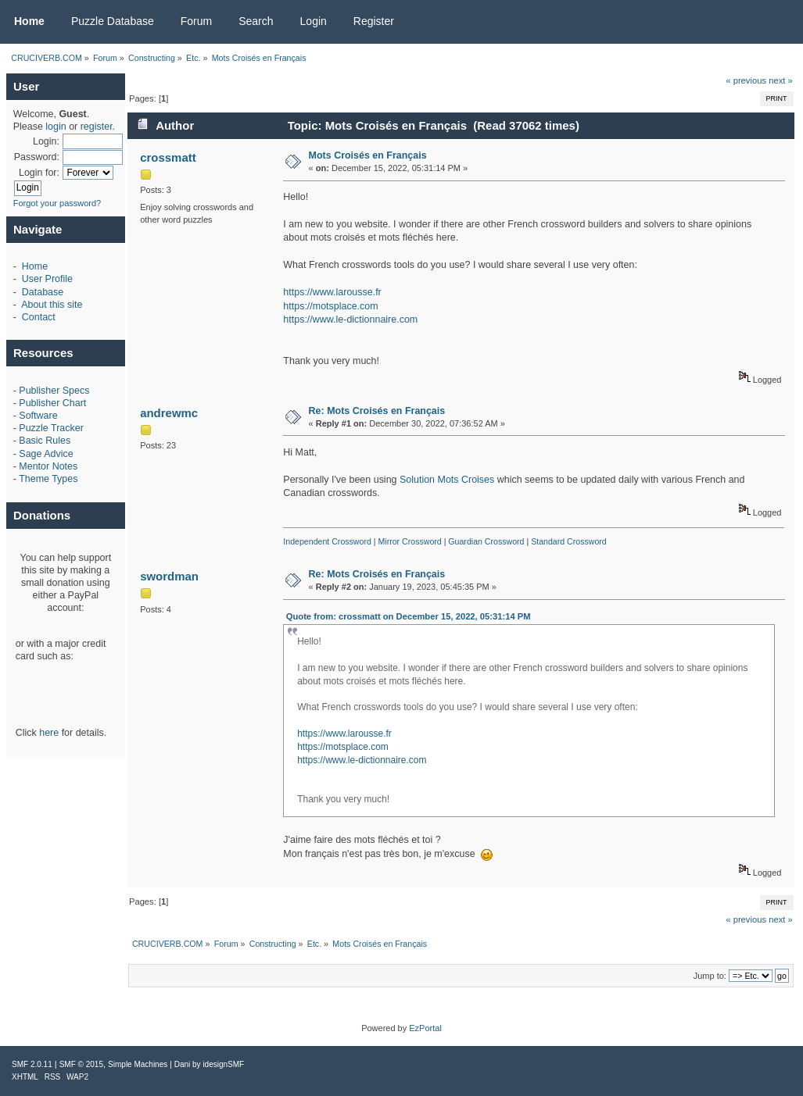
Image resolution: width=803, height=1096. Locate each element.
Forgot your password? (57, 203)
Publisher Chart (52, 403)
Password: (36, 157)
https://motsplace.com (330, 306)
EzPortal (425, 1028)
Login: (46, 141)
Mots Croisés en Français (368, 155)
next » (781, 80)
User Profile (47, 278)
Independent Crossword (327, 541)
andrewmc (169, 412)
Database (42, 292)
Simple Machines (137, 1064)
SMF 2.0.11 (32, 1064)
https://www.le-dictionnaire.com (350, 319)
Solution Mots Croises (447, 479)
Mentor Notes (48, 466)
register (97, 126)
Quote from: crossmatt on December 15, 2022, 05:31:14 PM (408, 616)
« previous (746, 80)
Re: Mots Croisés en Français (377, 410)
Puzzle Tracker (51, 428)
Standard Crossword (569, 541)
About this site (51, 304)
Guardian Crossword (486, 541)
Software (38, 415)
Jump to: (710, 975)
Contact (39, 317)
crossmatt (168, 157)
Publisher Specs (54, 390)
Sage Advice (46, 453)
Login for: (39, 172)
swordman (169, 576)
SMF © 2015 (81, 1064)
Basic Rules (44, 440)
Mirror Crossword (409, 541)
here (49, 732)
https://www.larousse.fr (332, 292)
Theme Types (48, 478)
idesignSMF (223, 1064)
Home (35, 266)
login (55, 126)
